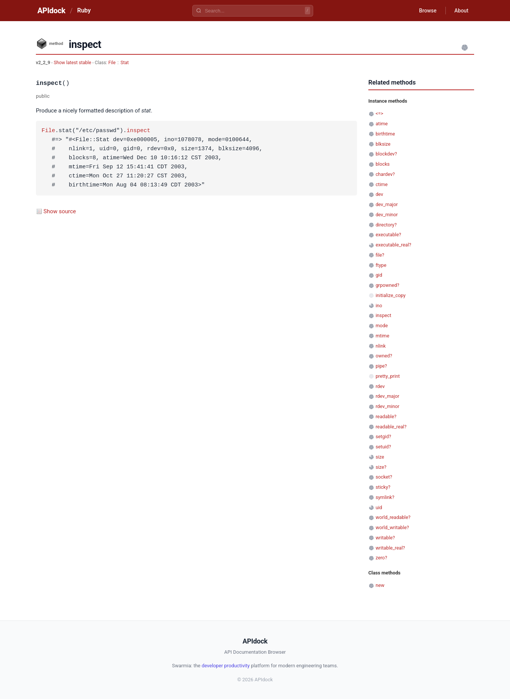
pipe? (381, 366)
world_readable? (393, 517)
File (112, 62)
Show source (59, 211)
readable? (386, 416)
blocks (382, 164)
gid (379, 275)
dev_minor (387, 214)
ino (379, 305)
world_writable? (392, 527)
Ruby (84, 10)
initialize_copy (390, 295)
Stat (125, 62)
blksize (383, 144)
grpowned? (387, 285)
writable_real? (390, 548)
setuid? (383, 447)
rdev (380, 386)
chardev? (385, 174)
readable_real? (391, 427)
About (461, 11)
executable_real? (393, 245)
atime (382, 123)
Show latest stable (73, 62)
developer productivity (226, 665)
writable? (385, 537)
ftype (381, 265)
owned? (384, 356)
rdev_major (387, 396)
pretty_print (388, 376)
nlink (381, 346)
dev (379, 194)
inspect (138, 131)
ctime (382, 184)
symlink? (385, 497)
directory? (386, 225)
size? (381, 467)
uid (379, 507)
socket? (384, 477)
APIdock (51, 10)
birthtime (385, 134)
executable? (388, 234)
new (380, 585)
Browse (427, 11)
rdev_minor (387, 406)
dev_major (387, 204)
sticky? (383, 487)
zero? (381, 557)
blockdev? (386, 154)
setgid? (383, 436)
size (380, 457)
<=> (379, 113)
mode (382, 325)
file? (380, 255)
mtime (382, 336)
